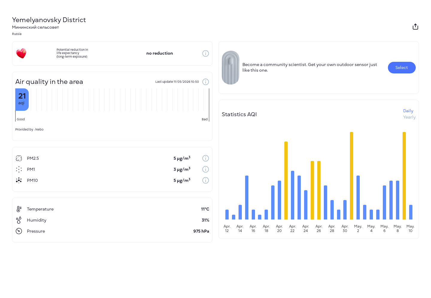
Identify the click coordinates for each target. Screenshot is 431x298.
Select (401, 67)
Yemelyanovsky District (49, 19)
